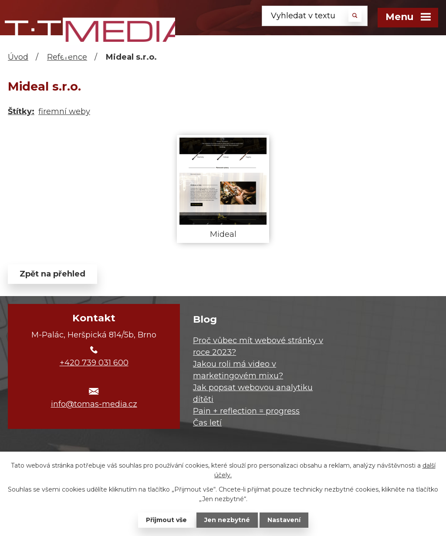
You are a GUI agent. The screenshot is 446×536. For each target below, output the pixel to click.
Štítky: (21, 111)
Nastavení (284, 520)
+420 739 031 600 (94, 362)
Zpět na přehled (52, 274)
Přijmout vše (166, 520)
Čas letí (207, 423)
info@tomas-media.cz (94, 404)
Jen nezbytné (227, 520)
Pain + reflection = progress (246, 411)
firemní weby (64, 111)
